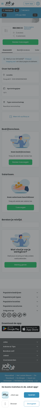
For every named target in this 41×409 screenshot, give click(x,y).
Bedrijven (7, 10)
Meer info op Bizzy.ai (19, 117)
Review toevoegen (20, 42)
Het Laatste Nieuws (24, 375)
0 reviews (19, 32)
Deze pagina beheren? (29, 28)
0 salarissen (20, 36)
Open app (29, 4)
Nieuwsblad (9, 375)
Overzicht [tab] (7, 50)
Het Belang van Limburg (23, 381)
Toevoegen (21, 207)
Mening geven (20, 264)
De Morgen (21, 378)
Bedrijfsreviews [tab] (23, 50)
